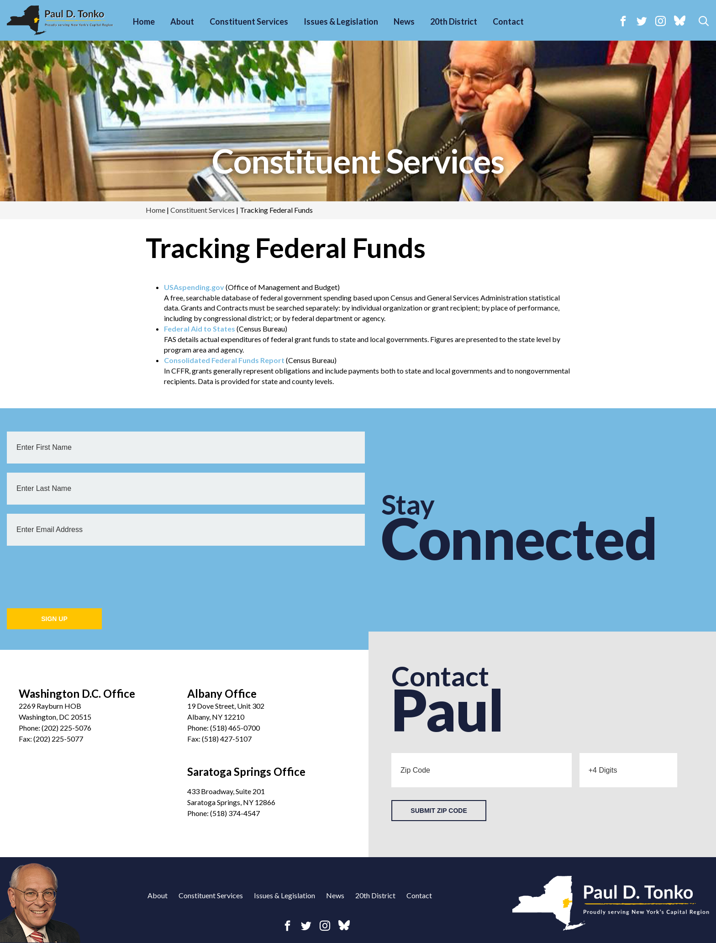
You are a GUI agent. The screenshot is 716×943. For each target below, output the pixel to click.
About (182, 21)
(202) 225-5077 (58, 738)
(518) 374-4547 (235, 813)
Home (144, 21)
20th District (453, 21)
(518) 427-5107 (227, 738)
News (404, 21)
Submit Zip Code (439, 810)
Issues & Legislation (341, 21)
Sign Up (54, 618)
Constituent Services (249, 21)
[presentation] (76, 572)
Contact (508, 21)
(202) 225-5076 (66, 727)
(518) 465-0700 (235, 727)
